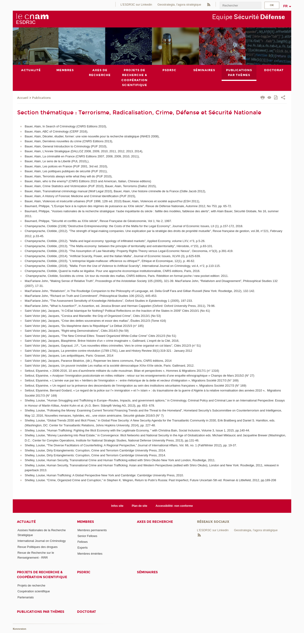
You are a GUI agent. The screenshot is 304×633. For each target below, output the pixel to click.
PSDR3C (83, 572)
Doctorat (86, 612)
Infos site (117, 505)
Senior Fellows (87, 536)
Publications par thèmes (40, 612)
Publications (41, 98)
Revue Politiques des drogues (37, 547)
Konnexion (19, 628)
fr (285, 6)
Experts (83, 548)
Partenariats (25, 597)
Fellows (83, 542)
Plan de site (139, 505)
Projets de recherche (31, 585)
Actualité (26, 522)
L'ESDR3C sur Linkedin (136, 4)
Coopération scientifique (33, 591)
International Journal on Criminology (41, 541)
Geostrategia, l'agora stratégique (179, 4)
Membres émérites (90, 553)
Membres (85, 522)
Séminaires (147, 572)
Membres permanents (92, 530)
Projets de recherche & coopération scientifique (42, 574)
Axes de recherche (155, 522)
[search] (240, 5)
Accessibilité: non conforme (174, 505)
